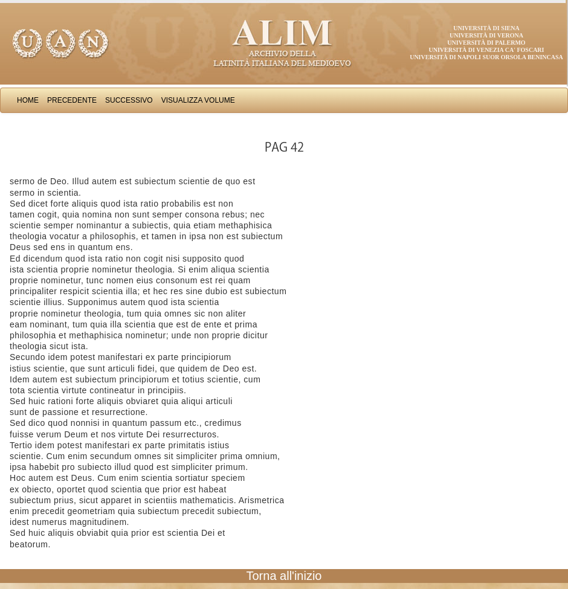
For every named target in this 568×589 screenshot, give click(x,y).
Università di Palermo (486, 42)
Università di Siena (486, 28)
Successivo (129, 100)
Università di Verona (486, 35)
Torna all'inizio (284, 575)
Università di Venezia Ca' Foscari (486, 50)
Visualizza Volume (198, 100)
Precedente (72, 100)
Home (28, 100)
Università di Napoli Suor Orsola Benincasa (486, 57)
